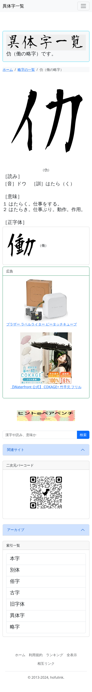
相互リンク (46, 663)
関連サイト (15, 449)
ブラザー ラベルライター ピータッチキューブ (41, 302)
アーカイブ (15, 529)
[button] (46, 415)
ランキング (54, 654)
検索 (83, 434)
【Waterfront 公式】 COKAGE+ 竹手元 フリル (46, 387)
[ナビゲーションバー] (83, 6)
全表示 (72, 654)
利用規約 (36, 654)
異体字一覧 (13, 6)
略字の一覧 (26, 69)
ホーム (8, 69)
